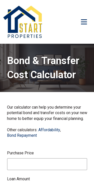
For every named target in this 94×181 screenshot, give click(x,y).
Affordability (49, 129)
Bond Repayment (22, 135)
